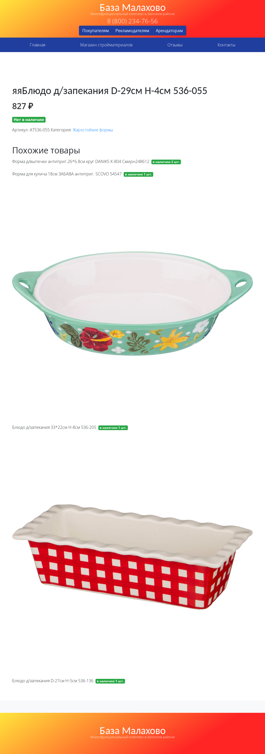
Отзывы (175, 45)
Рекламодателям (132, 30)
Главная (37, 45)
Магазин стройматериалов (106, 45)
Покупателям (95, 30)
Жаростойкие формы (93, 130)
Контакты (226, 45)
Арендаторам (169, 30)
